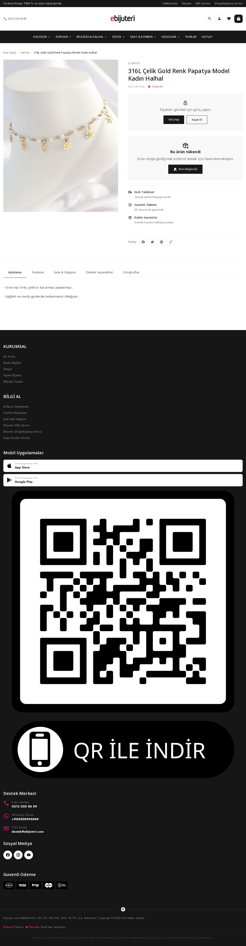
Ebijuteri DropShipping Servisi (22, 431)
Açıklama (15, 272)
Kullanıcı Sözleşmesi (16, 406)
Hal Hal (25, 52)
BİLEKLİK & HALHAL (92, 37)
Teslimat (38, 272)
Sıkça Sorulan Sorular (16, 438)
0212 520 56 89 (14, 19)
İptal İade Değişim (14, 419)
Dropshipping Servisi (229, 3)
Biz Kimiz (9, 356)
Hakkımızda (170, 3)
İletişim (186, 3)
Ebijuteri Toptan (13, 381)
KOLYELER (42, 37)
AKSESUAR (171, 37)
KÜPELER (64, 37)
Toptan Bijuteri (12, 375)
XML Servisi (202, 3)
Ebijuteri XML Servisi (16, 425)
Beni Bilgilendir (185, 169)
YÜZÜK (118, 37)
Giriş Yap (173, 119)
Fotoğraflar (131, 272)
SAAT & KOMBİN (143, 37)
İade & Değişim (65, 272)
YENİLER (191, 37)
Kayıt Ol (197, 119)
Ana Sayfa (9, 52)
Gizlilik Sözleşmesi (15, 413)
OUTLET (207, 37)
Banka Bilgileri (12, 363)
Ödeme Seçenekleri (99, 272)
